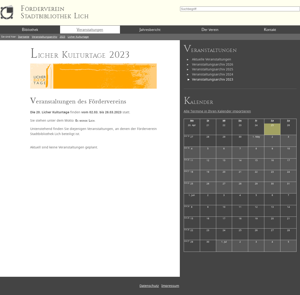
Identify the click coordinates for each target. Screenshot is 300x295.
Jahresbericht (150, 30)
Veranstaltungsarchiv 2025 (212, 69)
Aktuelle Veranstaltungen (211, 59)
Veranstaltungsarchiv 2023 (212, 79)
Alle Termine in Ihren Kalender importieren (217, 111)
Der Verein (209, 30)
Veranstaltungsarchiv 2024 (212, 74)
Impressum (170, 285)
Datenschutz (149, 285)
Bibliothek (30, 30)
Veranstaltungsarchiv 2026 (212, 64)
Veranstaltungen (90, 30)
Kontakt (270, 30)
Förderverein (55, 12)
